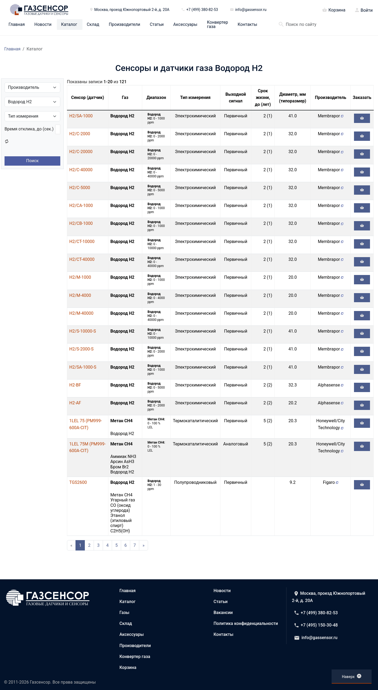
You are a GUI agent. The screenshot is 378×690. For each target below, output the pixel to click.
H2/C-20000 (81, 151)
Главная (17, 24)
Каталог (69, 24)
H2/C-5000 (79, 187)
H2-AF (75, 402)
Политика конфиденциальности (246, 623)
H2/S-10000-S (82, 331)
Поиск (32, 160)
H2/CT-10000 (81, 241)
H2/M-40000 (81, 313)
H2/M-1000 (80, 277)
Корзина (333, 9)
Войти (367, 10)
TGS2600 (78, 482)
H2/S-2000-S (81, 349)
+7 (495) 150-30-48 (316, 625)
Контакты (247, 24)
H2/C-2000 (79, 133)
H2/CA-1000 (81, 205)
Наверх (351, 676)
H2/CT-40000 (81, 259)
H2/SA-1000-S (82, 367)
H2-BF (75, 385)
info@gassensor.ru (316, 637)
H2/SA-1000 (81, 115)
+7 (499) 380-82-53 (316, 612)
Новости (42, 24)
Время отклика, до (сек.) (29, 128)
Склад (93, 24)
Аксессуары (185, 24)
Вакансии (223, 612)
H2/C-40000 (81, 169)
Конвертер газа (217, 24)
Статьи (157, 24)
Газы (124, 612)
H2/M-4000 (80, 295)
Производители (124, 24)
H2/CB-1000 (81, 223)
